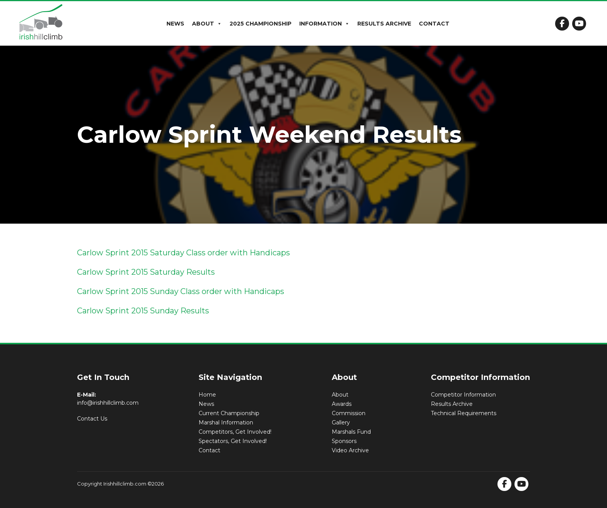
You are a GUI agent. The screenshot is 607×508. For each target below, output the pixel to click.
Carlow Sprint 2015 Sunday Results (143, 310)
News (175, 23)
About (207, 23)
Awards (342, 403)
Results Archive (384, 23)
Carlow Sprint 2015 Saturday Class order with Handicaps (183, 252)
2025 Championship (260, 23)
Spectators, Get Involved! (233, 441)
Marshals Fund (351, 431)
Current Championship (229, 413)
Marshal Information (226, 422)
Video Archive (350, 450)
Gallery (341, 422)
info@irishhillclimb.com (108, 402)
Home (207, 394)
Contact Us (92, 418)
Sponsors (344, 441)
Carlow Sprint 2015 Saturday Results (146, 272)
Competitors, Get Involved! (235, 431)
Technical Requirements (463, 413)
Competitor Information (463, 394)
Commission (348, 413)
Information (324, 23)
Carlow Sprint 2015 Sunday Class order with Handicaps (180, 291)
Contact (434, 23)
